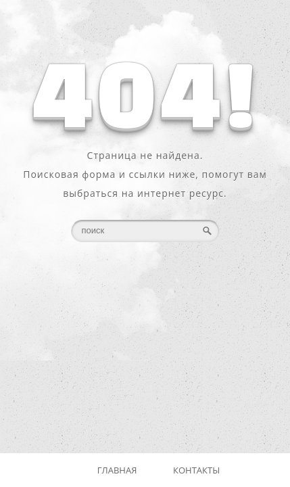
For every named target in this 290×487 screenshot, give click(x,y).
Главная (117, 470)
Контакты (196, 470)
